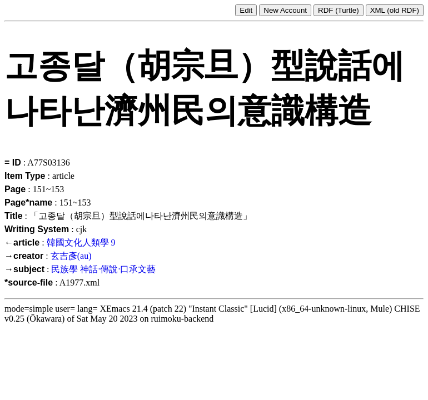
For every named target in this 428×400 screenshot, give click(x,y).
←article (21, 242)
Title (13, 216)
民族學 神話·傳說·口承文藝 (103, 269)
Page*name (28, 202)
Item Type (25, 176)
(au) (84, 256)
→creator (23, 256)
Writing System (36, 229)
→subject (24, 269)
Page (15, 189)
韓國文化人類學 (78, 242)
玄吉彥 (64, 256)
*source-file (28, 282)
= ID (12, 162)
